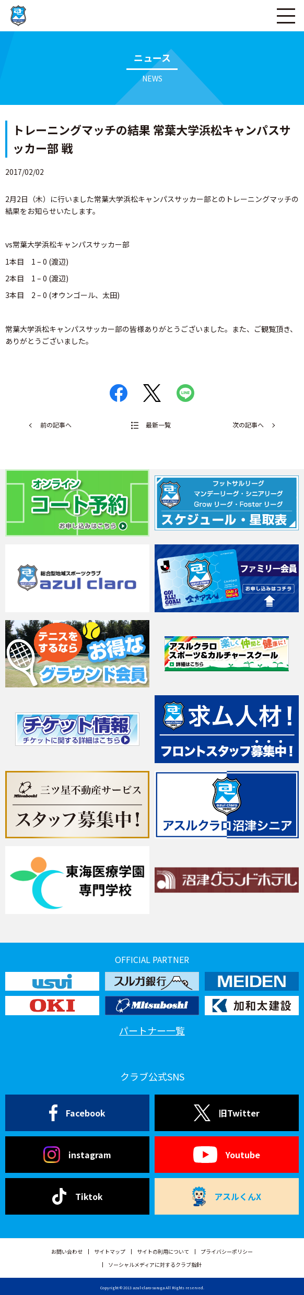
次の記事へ (248, 424)
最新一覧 (158, 424)
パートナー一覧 (152, 1030)
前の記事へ (56, 424)
